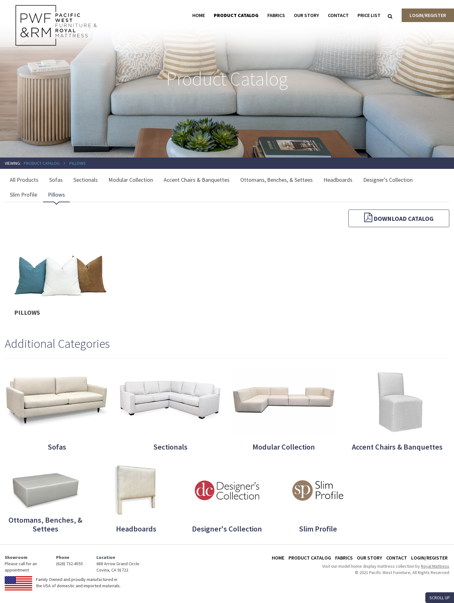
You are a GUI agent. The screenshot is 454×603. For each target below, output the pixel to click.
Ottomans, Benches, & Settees (276, 179)
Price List (369, 15)
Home (198, 15)
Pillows (77, 163)
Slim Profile (23, 194)
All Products (24, 179)
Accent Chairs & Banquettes (197, 179)
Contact (338, 15)
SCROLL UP (439, 597)
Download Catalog (399, 217)
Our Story (306, 15)
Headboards (337, 179)
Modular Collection (130, 179)
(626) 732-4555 (69, 563)
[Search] (390, 16)
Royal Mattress (435, 566)
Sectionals (85, 179)
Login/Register (428, 15)
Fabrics (276, 15)
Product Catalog (236, 15)
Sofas (56, 179)
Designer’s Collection (388, 179)
